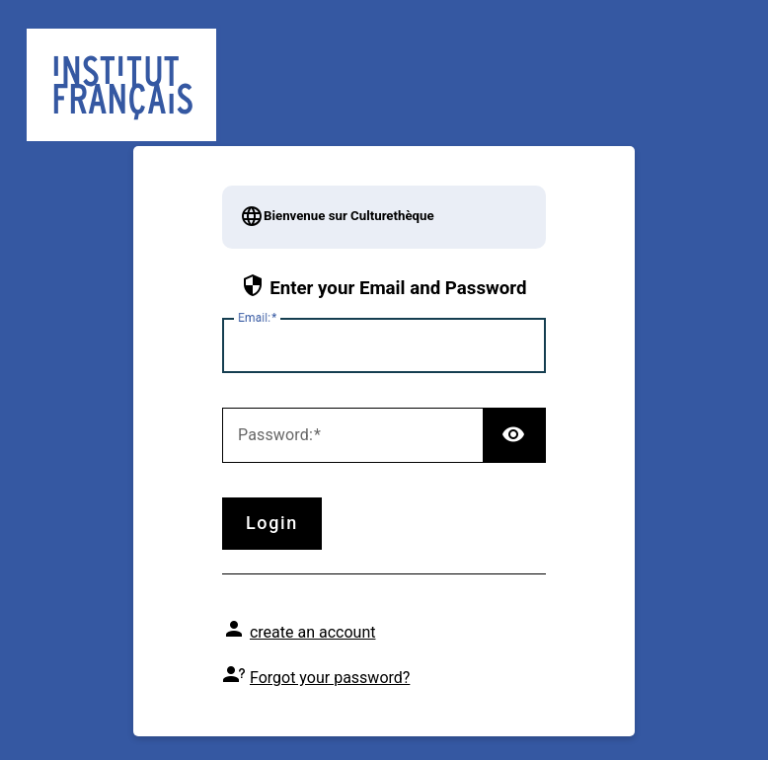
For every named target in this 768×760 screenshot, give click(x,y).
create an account (313, 632)
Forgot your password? (330, 677)
